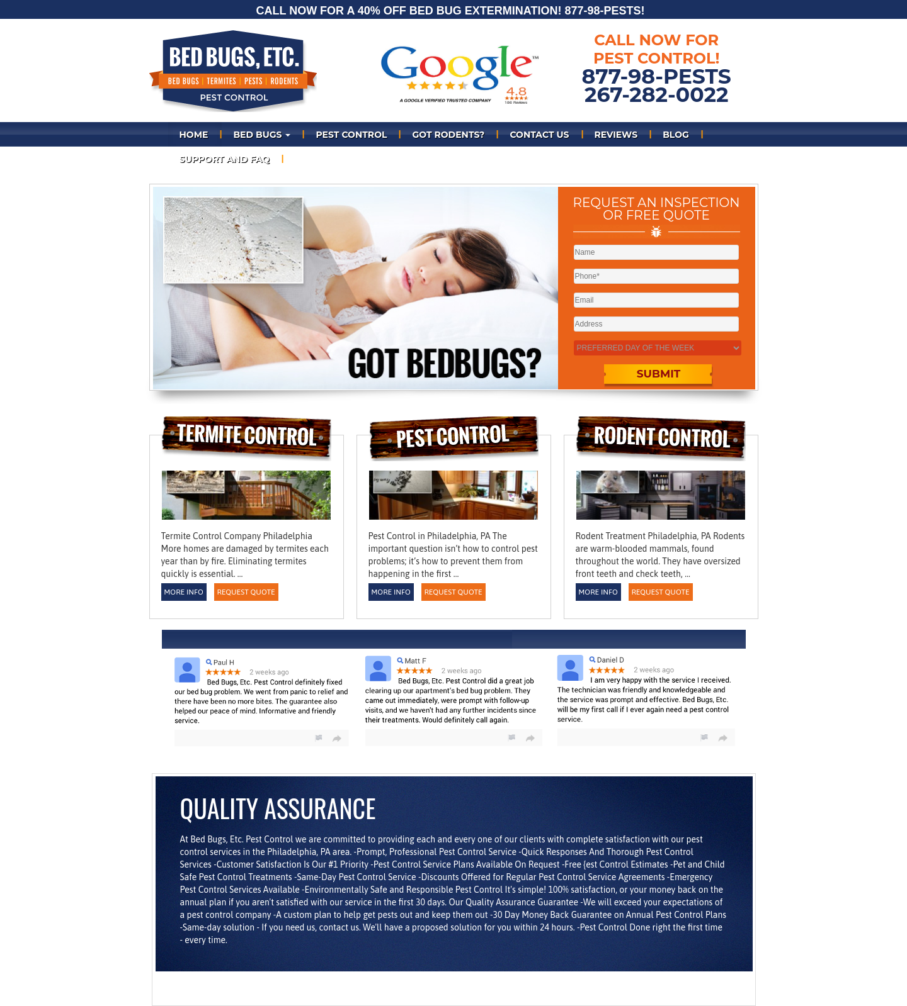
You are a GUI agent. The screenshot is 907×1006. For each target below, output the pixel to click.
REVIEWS (616, 134)
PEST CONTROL (351, 134)
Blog (676, 134)
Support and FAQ (225, 159)
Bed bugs (261, 134)
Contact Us (539, 134)
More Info (183, 592)
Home (194, 134)
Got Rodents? (448, 134)
